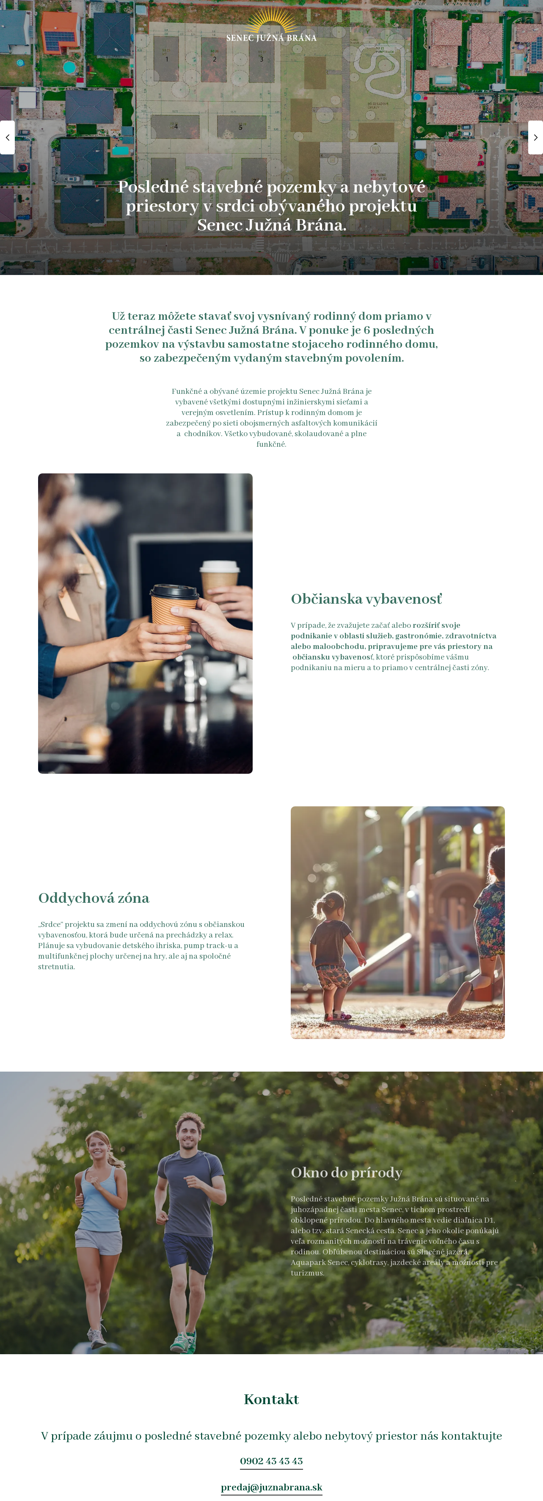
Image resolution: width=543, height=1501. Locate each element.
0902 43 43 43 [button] (271, 1461)
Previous (7, 137)
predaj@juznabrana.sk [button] (271, 1488)
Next (535, 137)
